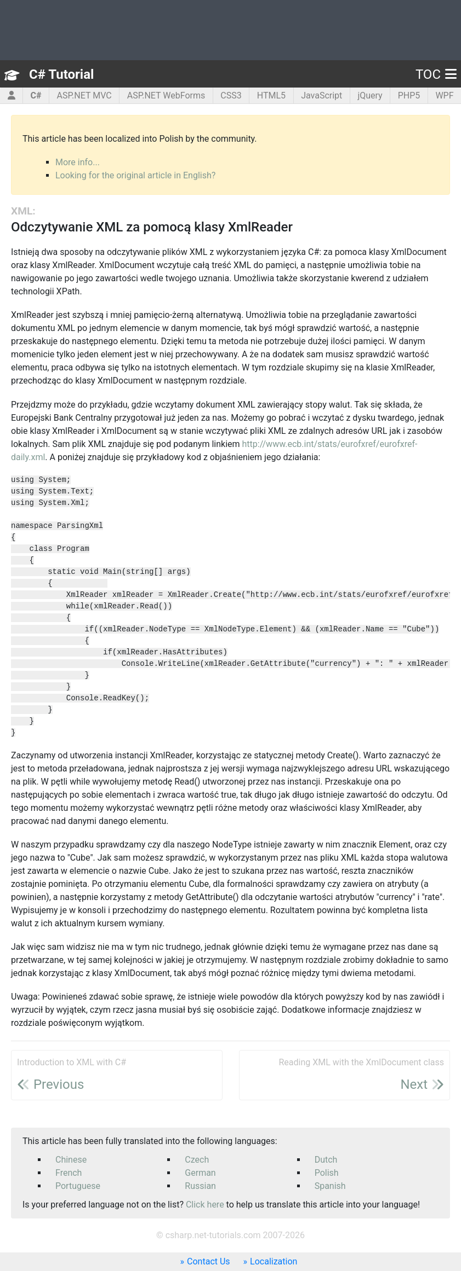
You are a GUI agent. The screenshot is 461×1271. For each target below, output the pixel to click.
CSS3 (230, 95)
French (68, 1173)
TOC (436, 74)
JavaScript (321, 95)
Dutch (326, 1159)
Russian (200, 1186)
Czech (197, 1159)
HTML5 (271, 95)
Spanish (330, 1186)
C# (36, 95)
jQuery (369, 95)
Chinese (71, 1159)
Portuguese (77, 1186)
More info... (77, 162)
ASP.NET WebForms (166, 95)
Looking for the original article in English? (135, 175)
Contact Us (208, 1261)
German (200, 1173)
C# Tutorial (61, 74)
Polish (327, 1173)
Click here (205, 1204)
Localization (273, 1261)
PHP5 (409, 95)
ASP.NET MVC (84, 95)
